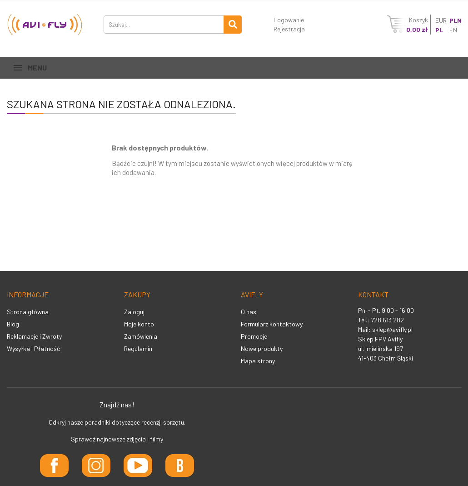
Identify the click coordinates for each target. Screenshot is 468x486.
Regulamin (138, 348)
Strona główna (28, 312)
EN (453, 30)
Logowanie (289, 20)
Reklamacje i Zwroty (34, 336)
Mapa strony (258, 361)
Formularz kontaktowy (272, 324)
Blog (13, 324)
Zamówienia (140, 336)
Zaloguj (134, 312)
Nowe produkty (262, 348)
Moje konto (139, 324)
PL (439, 30)
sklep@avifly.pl (392, 329)
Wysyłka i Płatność (33, 348)
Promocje (254, 336)
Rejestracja (289, 29)
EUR (441, 20)
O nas (248, 312)
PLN (455, 20)
